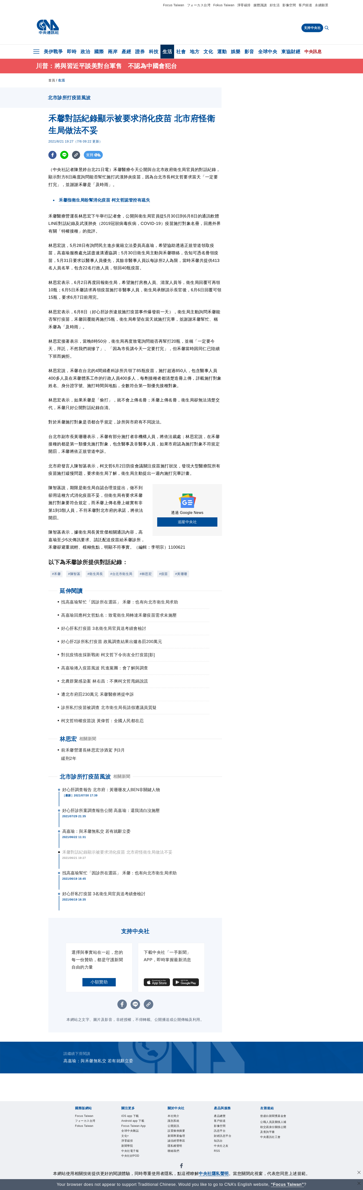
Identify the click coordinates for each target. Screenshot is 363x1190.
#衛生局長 (95, 574)
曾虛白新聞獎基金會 (272, 1119)
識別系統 (176, 1122)
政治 (85, 51)
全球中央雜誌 (133, 1147)
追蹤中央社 (187, 522)
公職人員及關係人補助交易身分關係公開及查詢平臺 (272, 1138)
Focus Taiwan (173, 5)
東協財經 (290, 51)
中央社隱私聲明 (214, 1173)
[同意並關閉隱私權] (359, 1173)
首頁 (51, 80)
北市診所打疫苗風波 (85, 777)
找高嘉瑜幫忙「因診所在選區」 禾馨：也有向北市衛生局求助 (119, 873)
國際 (99, 51)
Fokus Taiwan (223, 5)
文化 (208, 51)
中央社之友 (224, 1153)
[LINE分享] (64, 155)
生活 (167, 51)
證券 (140, 51)
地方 (194, 51)
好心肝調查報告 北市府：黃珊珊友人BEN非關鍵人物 (111, 789)
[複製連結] (76, 155)
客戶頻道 (305, 5)
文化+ (126, 1153)
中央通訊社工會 (272, 1156)
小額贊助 (99, 982)
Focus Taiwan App (134, 1138)
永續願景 (321, 5)
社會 (181, 51)
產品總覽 (222, 1116)
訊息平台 (222, 1135)
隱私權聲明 (178, 1153)
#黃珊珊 (181, 574)
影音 (249, 51)
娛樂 (235, 51)
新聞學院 (129, 1165)
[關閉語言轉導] (359, 1183)
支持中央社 (312, 28)
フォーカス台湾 (199, 5)
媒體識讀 (260, 5)
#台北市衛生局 (121, 574)
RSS (218, 1159)
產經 (126, 51)
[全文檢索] (327, 28)
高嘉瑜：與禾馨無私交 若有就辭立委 (96, 831)
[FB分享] (52, 155)
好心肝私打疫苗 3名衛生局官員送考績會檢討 (103, 894)
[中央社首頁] (48, 27)
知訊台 (220, 1147)
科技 (153, 51)
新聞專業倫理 (180, 1141)
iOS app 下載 (133, 1116)
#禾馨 (56, 574)
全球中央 (267, 51)
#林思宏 (146, 574)
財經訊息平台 (226, 1141)
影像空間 (289, 5)
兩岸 (112, 51)
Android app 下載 (135, 1125)
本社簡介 (176, 1116)
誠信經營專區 (180, 1147)
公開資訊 (176, 1128)
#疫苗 (163, 574)
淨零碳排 (244, 5)
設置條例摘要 (180, 1135)
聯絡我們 (176, 1159)
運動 (222, 51)
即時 (71, 51)
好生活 (275, 5)
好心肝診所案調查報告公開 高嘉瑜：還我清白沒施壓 (111, 810)
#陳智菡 (74, 574)
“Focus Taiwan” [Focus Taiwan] (287, 1184)
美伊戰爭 (53, 51)
